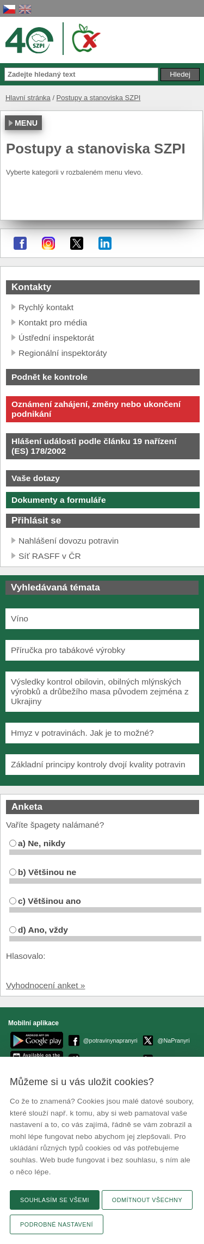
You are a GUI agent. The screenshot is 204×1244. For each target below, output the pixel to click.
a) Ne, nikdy (37, 843)
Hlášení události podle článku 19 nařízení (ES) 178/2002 (93, 445)
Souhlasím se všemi (54, 1200)
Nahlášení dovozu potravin (68, 540)
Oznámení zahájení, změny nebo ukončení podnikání (96, 408)
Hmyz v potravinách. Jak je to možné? (82, 732)
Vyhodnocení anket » (45, 985)
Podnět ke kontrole (49, 376)
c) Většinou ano (45, 901)
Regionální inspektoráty (62, 353)
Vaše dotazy (35, 478)
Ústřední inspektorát (56, 337)
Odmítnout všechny (147, 1200)
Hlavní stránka (28, 98)
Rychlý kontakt (45, 307)
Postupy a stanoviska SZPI (99, 98)
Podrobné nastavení (56, 1224)
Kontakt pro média (52, 322)
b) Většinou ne (42, 872)
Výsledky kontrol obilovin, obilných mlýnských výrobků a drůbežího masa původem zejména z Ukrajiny (100, 691)
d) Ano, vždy (38, 929)
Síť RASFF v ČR (49, 556)
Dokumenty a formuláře (58, 499)
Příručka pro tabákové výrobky (68, 650)
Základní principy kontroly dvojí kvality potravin (98, 764)
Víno (19, 618)
